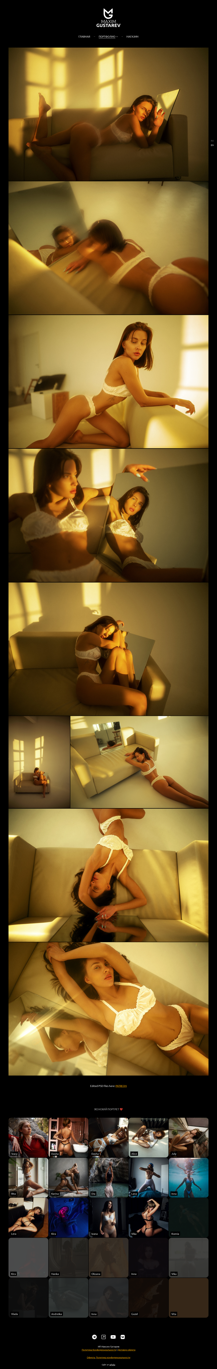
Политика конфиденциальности (113, 1358)
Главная (84, 36)
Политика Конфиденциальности (99, 1350)
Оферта (91, 1358)
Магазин (132, 36)
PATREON (121, 1087)
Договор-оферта (126, 1350)
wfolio (112, 1365)
